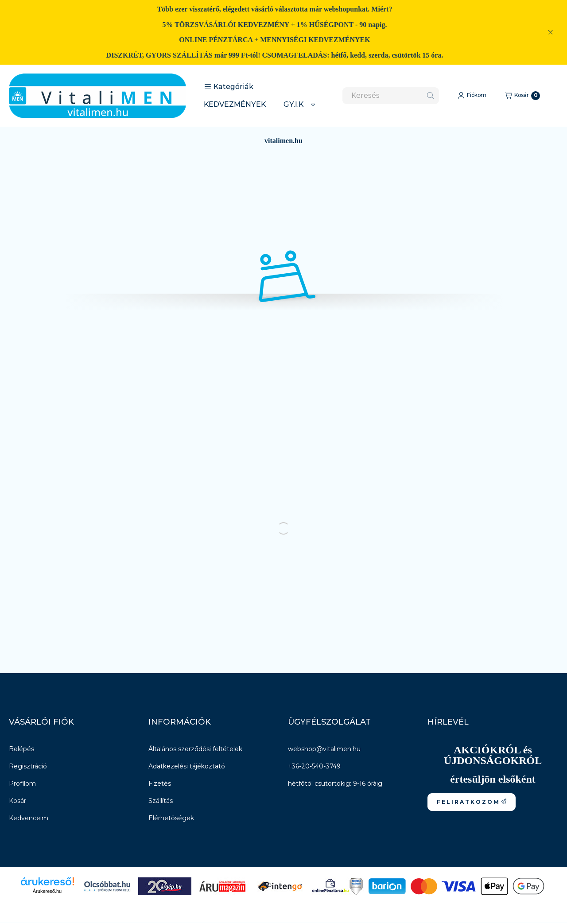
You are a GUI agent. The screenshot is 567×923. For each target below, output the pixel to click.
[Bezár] (550, 32)
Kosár (17, 801)
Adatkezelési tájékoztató (186, 766)
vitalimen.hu (283, 140)
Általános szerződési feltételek (195, 749)
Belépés (21, 749)
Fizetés (159, 783)
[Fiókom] (472, 96)
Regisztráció (28, 766)
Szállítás (160, 801)
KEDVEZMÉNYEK (235, 104)
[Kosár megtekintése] (522, 96)
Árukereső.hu (47, 891)
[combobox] (390, 96)
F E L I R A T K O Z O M (471, 802)
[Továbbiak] (313, 104)
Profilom (22, 783)
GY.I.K (293, 104)
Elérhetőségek (171, 818)
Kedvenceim (28, 818)
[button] (229, 87)
